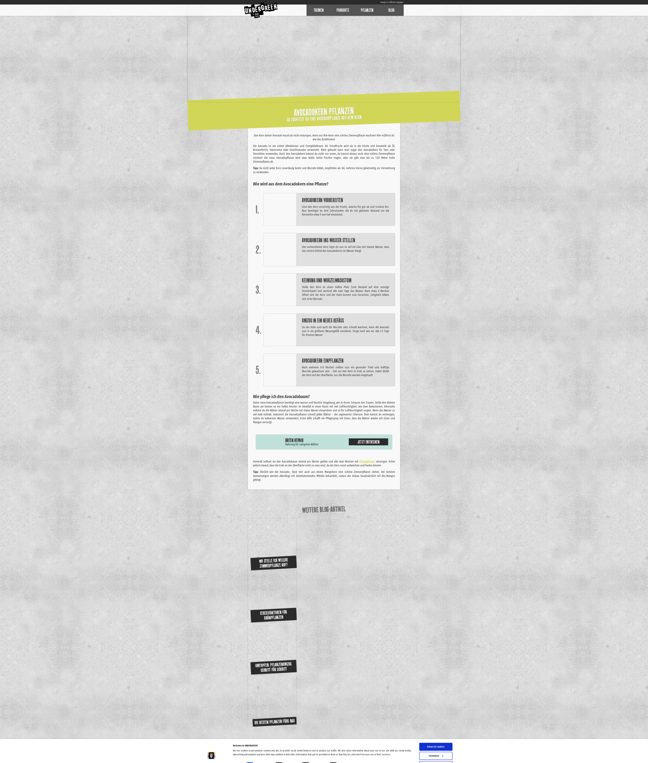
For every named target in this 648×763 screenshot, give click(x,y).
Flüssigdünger (367, 461)
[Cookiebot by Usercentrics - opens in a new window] (211, 756)
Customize (436, 736)
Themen (319, 10)
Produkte (343, 10)
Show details (350, 746)
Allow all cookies (436, 727)
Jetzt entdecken (369, 442)
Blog (391, 10)
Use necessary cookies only (436, 755)
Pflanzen (367, 10)
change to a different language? (391, 2)
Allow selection (436, 746)
